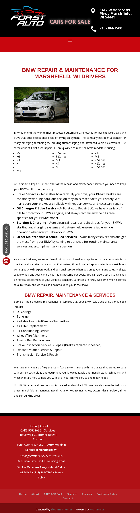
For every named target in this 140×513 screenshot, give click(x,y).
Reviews (25, 435)
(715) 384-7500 (43, 472)
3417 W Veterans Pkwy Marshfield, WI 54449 (116, 13)
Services (49, 430)
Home (33, 426)
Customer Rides (44, 435)
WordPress (97, 509)
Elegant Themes (62, 509)
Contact (38, 439)
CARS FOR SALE (70, 21)
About (44, 426)
